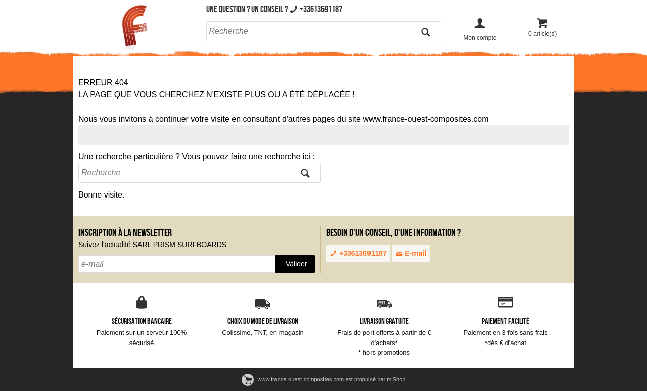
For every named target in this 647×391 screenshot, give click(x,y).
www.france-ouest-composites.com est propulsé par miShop (324, 379)
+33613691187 (358, 253)
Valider (296, 264)
